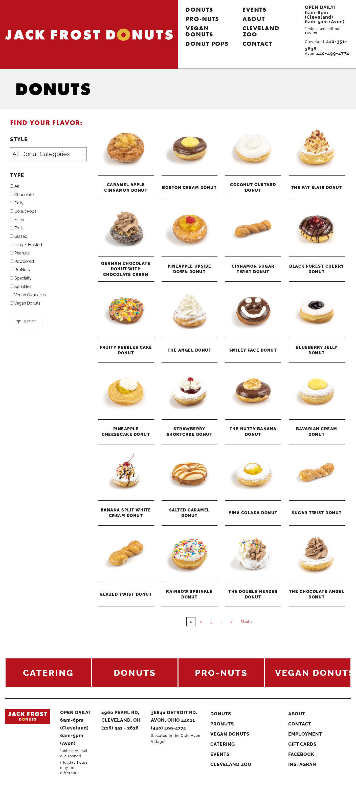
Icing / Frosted (26, 244)
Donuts (199, 9)
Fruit (16, 228)
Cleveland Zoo (261, 31)
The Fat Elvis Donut (316, 187)
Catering (222, 744)
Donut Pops (207, 44)
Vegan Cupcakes (28, 294)
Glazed (18, 236)
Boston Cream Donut (189, 187)
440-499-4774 (332, 53)
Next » (247, 621)
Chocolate (22, 194)
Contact (257, 44)
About (253, 19)
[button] (26, 322)
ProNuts (20, 269)
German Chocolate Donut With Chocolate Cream (125, 269)
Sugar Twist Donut (317, 512)
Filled (17, 219)
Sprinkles (20, 286)
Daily (17, 203)
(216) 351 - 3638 (120, 728)
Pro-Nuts (202, 19)
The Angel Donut (190, 350)
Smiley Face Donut (253, 350)
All (14, 186)
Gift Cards (302, 744)
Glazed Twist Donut (126, 594)
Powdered (22, 261)
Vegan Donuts (199, 31)
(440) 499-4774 (168, 728)
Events (254, 9)
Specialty (21, 278)
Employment (305, 734)
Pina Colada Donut (253, 512)
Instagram (302, 764)
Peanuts (20, 253)
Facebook (301, 754)
